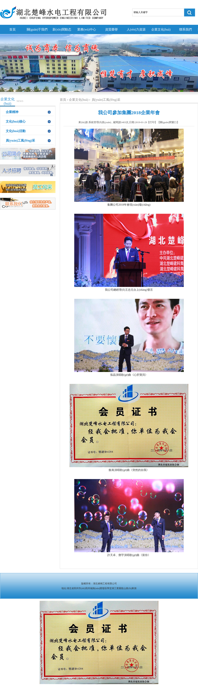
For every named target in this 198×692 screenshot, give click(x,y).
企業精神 (12, 112)
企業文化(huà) (161, 29)
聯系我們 (185, 29)
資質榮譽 (111, 29)
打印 (152, 122)
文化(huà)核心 (16, 121)
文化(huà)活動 (16, 131)
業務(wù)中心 (86, 29)
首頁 (12, 29)
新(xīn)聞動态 (61, 29)
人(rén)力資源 (136, 29)
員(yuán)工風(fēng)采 (20, 140)
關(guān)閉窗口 (168, 122)
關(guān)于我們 (37, 29)
